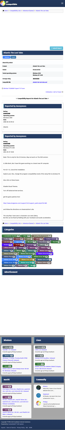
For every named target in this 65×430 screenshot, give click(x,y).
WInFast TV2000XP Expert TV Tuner (14, 88)
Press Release (44, 242)
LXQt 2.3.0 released (41, 350)
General (18, 239)
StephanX (46, 394)
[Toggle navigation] (62, 3)
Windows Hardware (10, 253)
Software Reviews (9, 247)
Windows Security (24, 256)
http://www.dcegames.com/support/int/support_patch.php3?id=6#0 (25, 203)
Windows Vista (9, 265)
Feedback (7, 239)
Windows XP (22, 265)
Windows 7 (20, 250)
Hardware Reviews (51, 239)
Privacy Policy (21, 427)
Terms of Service (11, 427)
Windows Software (43, 262)
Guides (28, 239)
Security (19, 245)
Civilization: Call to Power (53, 92)
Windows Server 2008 (10, 259)
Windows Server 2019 (43, 259)
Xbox (32, 265)
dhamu (45, 386)
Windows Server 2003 (40, 256)
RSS (27, 427)
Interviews (7, 242)
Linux (39, 355)
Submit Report (56, 48)
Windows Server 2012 (27, 259)
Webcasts (33, 247)
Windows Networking (44, 253)
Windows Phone (9, 256)
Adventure (6, 57)
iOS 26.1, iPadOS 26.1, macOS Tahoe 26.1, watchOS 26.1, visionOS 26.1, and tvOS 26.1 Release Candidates (15, 402)
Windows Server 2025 (26, 262)
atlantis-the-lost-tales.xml (40, 82)
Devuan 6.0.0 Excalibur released (45, 358)
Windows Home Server (27, 253)
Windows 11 (8, 250)
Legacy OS (19, 242)
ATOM (30, 427)
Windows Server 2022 (10, 262)
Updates (21, 247)
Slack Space (31, 245)
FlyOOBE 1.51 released (9, 350)
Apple (7, 386)
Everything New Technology (41, 236)
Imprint (3, 427)
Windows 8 (31, 250)
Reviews (7, 245)
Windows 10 (45, 247)
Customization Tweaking (11, 236)
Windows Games (45, 250)
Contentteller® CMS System (16, 424)
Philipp (45, 402)
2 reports (13, 57)
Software (43, 245)
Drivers (26, 236)
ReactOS (56, 242)
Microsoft (31, 242)
